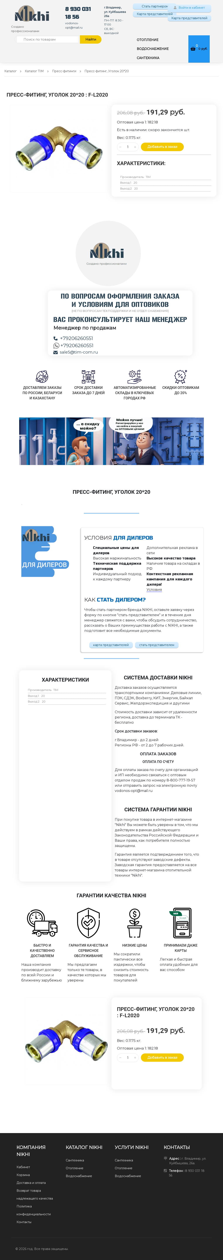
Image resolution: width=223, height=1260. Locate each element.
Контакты (24, 1222)
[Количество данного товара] (128, 147)
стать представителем (156, 645)
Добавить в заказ (162, 147)
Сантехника (75, 1160)
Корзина (23, 1175)
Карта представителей (155, 14)
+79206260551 (73, 338)
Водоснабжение (79, 1176)
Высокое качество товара (171, 558)
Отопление (74, 1168)
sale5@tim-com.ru (75, 352)
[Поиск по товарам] (47, 39)
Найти (90, 39)
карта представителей (111, 645)
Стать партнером (154, 6)
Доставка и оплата (31, 1183)
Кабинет (23, 1167)
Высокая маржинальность (117, 558)
